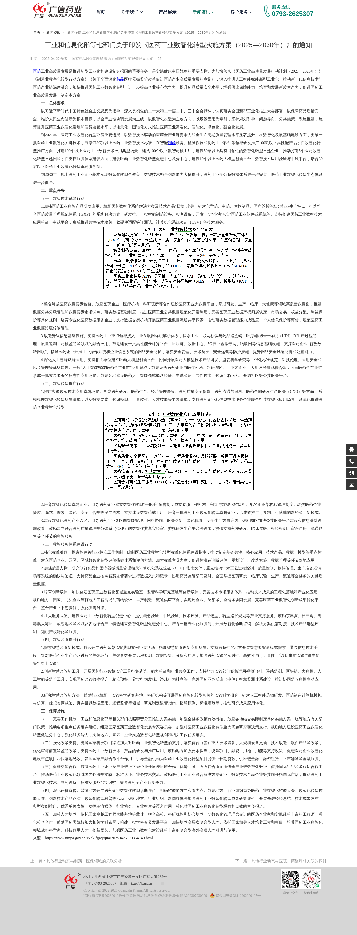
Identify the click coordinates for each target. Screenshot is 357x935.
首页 (100, 12)
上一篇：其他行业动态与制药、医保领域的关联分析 (76, 861)
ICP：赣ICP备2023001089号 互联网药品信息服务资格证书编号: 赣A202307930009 (145, 896)
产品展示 (168, 12)
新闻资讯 (203, 12)
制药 (172, 143)
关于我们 (132, 12)
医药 (37, 71)
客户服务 (241, 12)
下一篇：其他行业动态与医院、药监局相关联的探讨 (281, 861)
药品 (120, 79)
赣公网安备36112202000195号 (235, 896)
